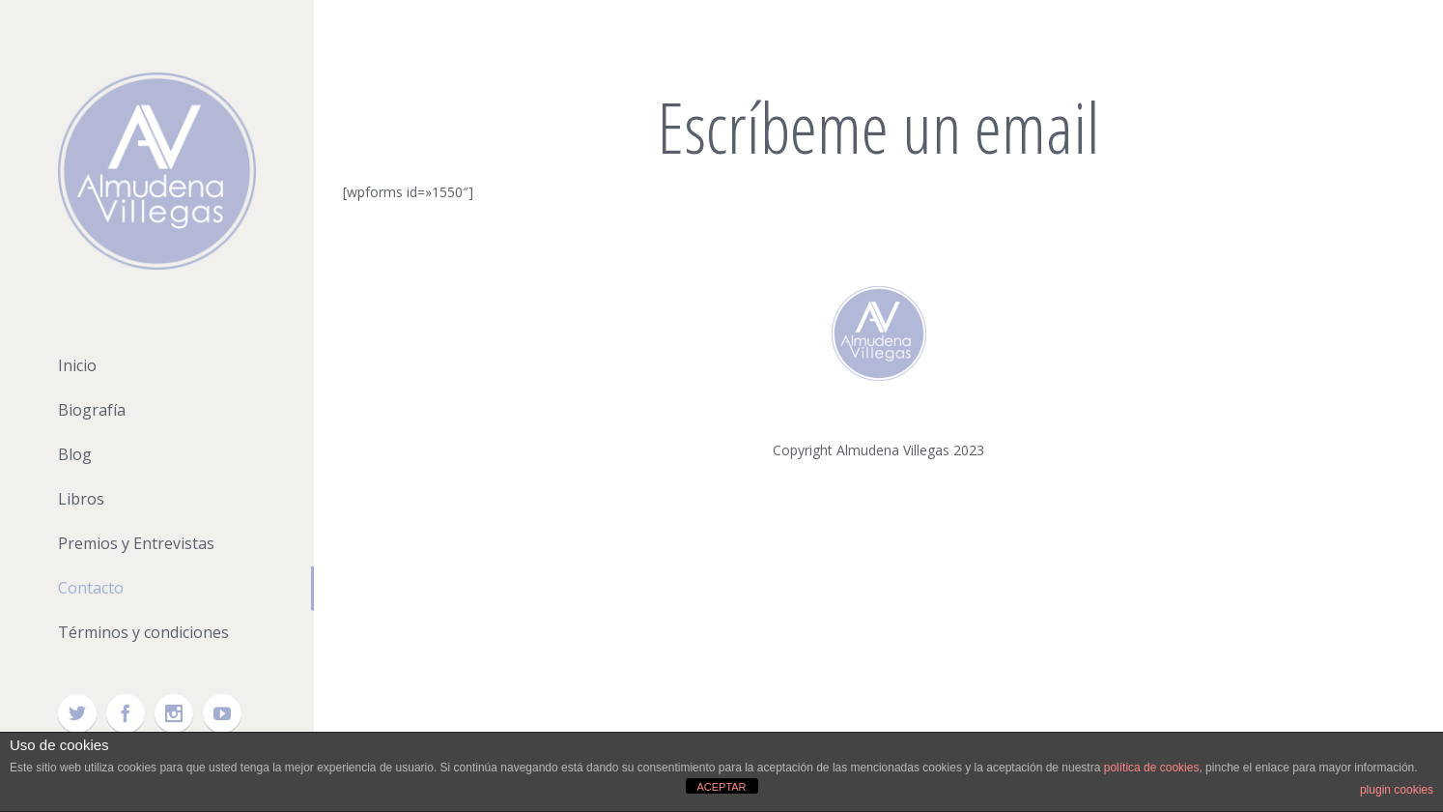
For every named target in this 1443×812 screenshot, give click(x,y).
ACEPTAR (721, 787)
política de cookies (1152, 767)
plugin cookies (1396, 790)
